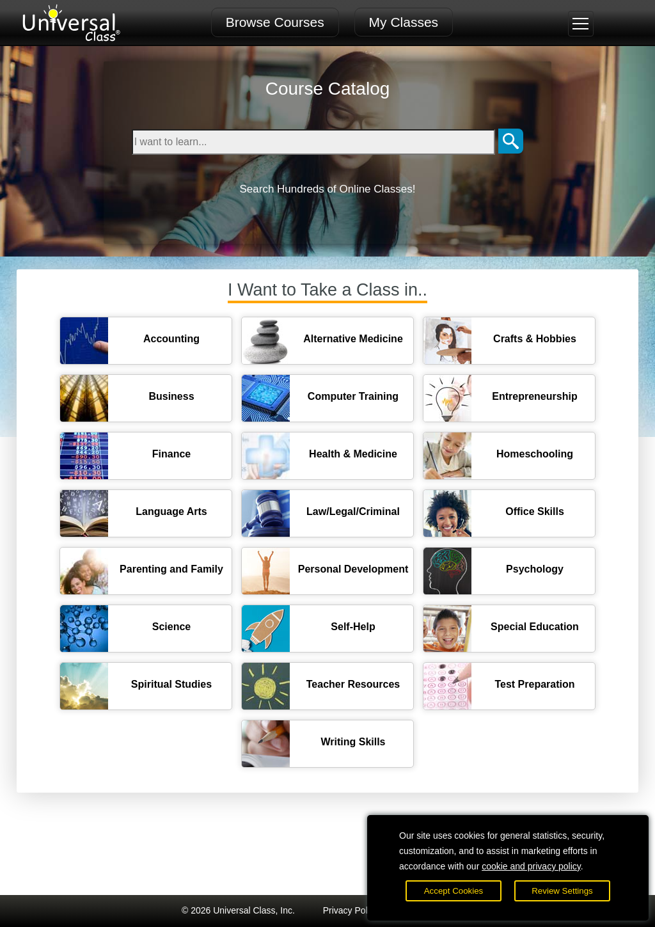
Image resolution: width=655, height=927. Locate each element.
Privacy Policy (351, 910)
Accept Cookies (454, 891)
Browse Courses (275, 22)
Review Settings (562, 891)
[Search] (510, 141)
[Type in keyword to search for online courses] (313, 142)
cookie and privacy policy (531, 866)
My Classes (404, 22)
